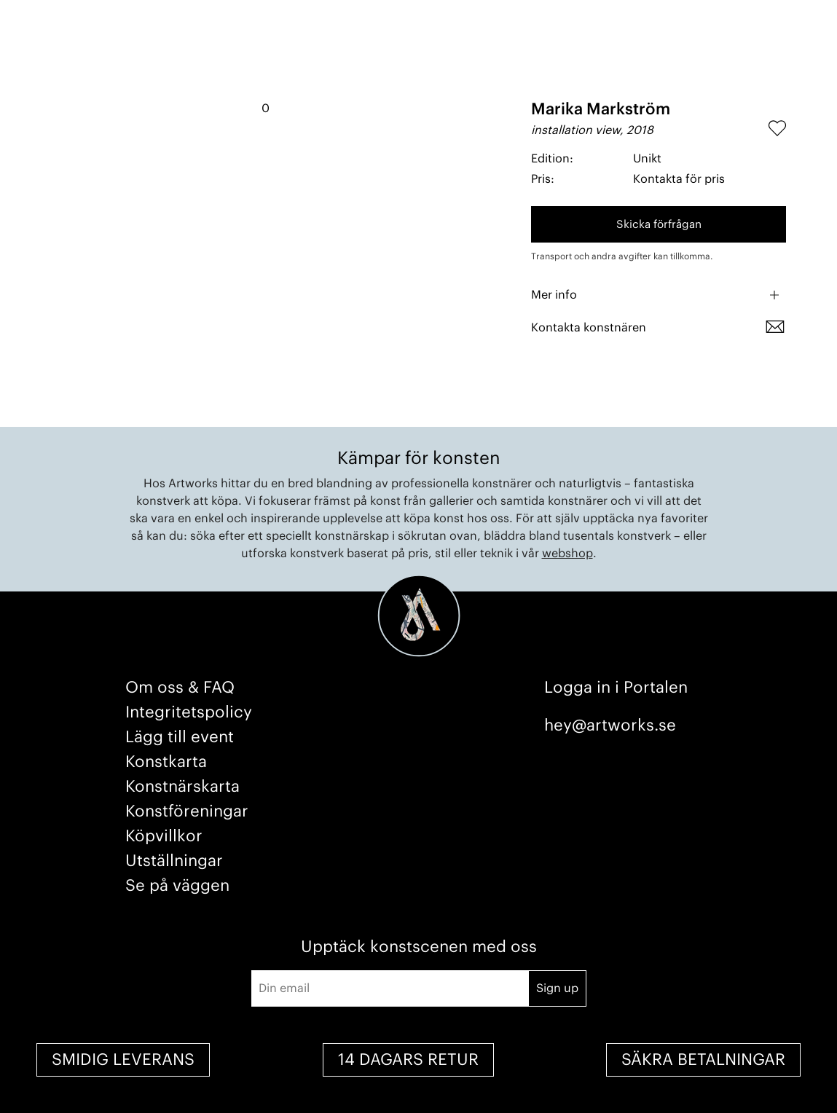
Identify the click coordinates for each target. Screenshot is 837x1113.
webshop (567, 553)
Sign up (557, 988)
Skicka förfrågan (659, 224)
